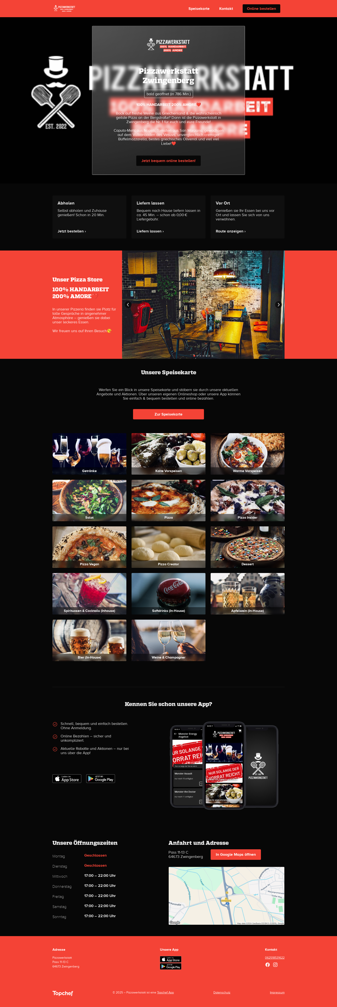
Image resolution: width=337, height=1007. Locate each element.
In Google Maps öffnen (236, 854)
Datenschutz (221, 992)
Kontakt (226, 8)
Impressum (277, 992)
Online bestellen (261, 8)
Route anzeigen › (231, 231)
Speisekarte (199, 8)
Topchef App (165, 992)
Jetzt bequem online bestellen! (168, 161)
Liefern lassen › (150, 231)
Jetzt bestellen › (72, 231)
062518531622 (275, 957)
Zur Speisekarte (168, 414)
